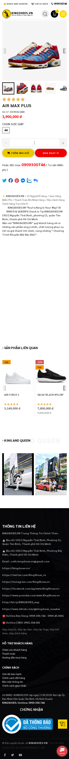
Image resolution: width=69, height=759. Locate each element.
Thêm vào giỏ (18, 152)
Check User (39, 3)
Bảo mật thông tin (12, 681)
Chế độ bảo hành (12, 674)
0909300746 (60, 3)
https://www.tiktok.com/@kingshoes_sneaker (31, 609)
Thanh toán (8, 653)
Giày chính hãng (18, 633)
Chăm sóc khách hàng (14, 649)
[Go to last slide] (4, 88)
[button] (8, 88)
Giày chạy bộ (9, 629)
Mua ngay (51, 152)
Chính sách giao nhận (14, 685)
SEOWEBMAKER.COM (32, 747)
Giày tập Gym (24, 629)
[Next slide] (65, 51)
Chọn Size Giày (13, 124)
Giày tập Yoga (40, 629)
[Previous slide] (4, 51)
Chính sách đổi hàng (13, 677)
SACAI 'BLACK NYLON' (50, 394)
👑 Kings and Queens (15, 3)
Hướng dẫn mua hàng (14, 657)
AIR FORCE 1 (11, 394)
